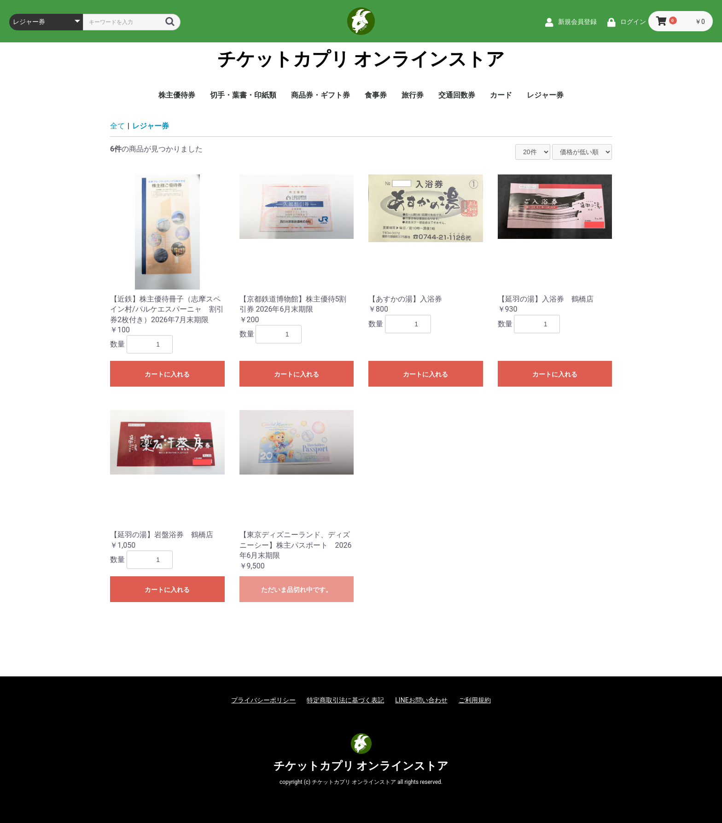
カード (501, 95)
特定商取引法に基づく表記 (345, 700)
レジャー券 (545, 95)
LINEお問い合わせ (421, 700)
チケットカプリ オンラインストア (361, 59)
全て (117, 126)
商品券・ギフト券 (320, 95)
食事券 (376, 95)
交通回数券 (456, 95)
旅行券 (413, 95)
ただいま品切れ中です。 (296, 589)
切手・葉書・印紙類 (243, 95)
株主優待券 (176, 95)
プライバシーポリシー (263, 700)
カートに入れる (167, 374)
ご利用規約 (475, 700)
